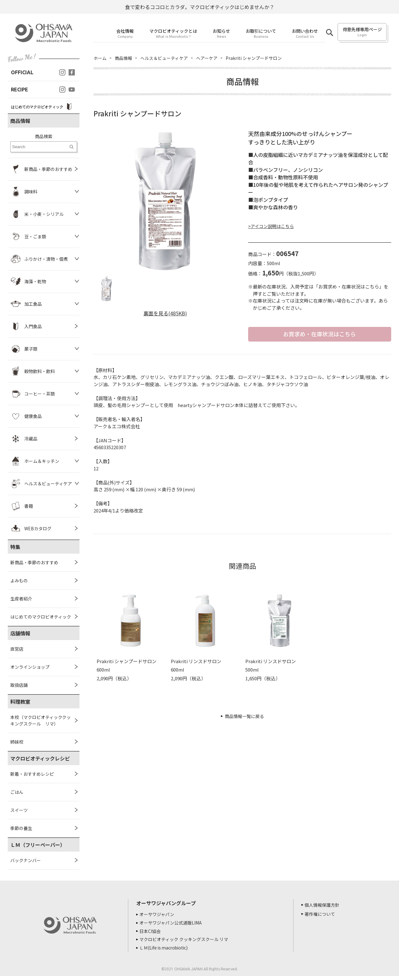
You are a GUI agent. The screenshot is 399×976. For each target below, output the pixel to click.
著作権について (320, 914)
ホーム (100, 58)
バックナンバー (25, 860)
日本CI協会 (150, 930)
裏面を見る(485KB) (165, 313)
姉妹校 (16, 742)
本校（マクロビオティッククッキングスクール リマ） (40, 720)
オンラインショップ (30, 667)
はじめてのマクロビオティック (40, 617)
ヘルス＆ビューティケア (164, 58)
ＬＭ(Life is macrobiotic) (165, 946)
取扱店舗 (19, 685)
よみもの (19, 580)
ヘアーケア (207, 58)
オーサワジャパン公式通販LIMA (171, 922)
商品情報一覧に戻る (244, 716)
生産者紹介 (21, 598)
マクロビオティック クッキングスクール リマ (184, 938)
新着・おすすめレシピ (32, 774)
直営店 (16, 649)
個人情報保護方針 (322, 905)
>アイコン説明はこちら (271, 226)
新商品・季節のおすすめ (34, 562)
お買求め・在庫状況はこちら (319, 334)
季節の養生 (21, 828)
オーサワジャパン (157, 914)
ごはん (16, 792)
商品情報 (123, 58)
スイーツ (19, 810)
